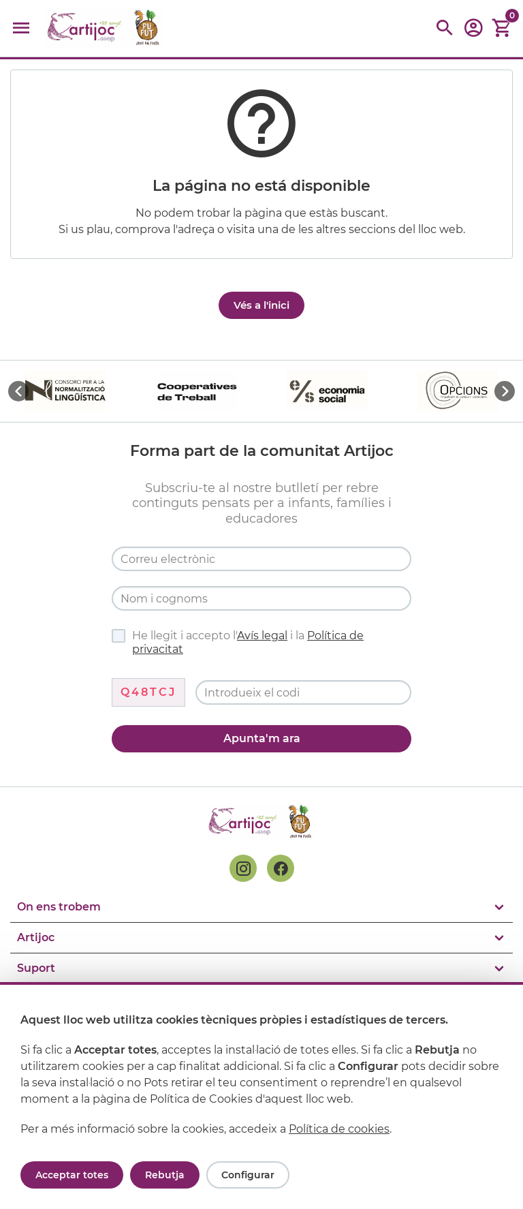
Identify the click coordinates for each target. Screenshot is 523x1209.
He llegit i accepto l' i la (238, 642)
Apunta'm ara (261, 738)
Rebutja (165, 1175)
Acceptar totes (71, 1175)
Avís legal (262, 635)
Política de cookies (339, 1128)
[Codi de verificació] (303, 692)
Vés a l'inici (261, 305)
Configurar (247, 1175)
